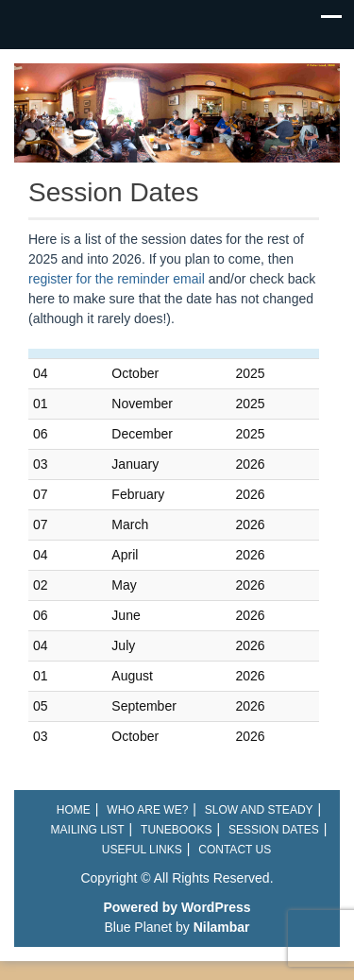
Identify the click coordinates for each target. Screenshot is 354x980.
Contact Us (234, 849)
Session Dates (273, 829)
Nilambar (222, 927)
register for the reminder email (118, 278)
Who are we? (147, 810)
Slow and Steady (259, 810)
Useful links (142, 849)
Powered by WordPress (176, 907)
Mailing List (88, 829)
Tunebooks (176, 829)
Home (74, 810)
